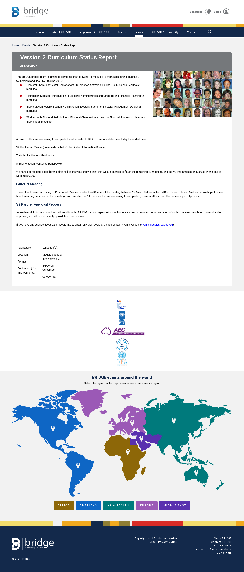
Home (39, 32)
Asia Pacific (118, 505)
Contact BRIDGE (221, 542)
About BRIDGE (61, 32)
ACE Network (223, 552)
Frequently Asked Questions (213, 549)
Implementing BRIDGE (94, 32)
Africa (64, 505)
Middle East (174, 505)
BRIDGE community (165, 32)
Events (122, 32)
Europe (147, 505)
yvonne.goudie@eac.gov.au (157, 224)
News (139, 32)
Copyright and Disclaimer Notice (156, 538)
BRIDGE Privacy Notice (162, 542)
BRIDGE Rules (223, 545)
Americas (88, 505)
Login (221, 11)
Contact (192, 32)
